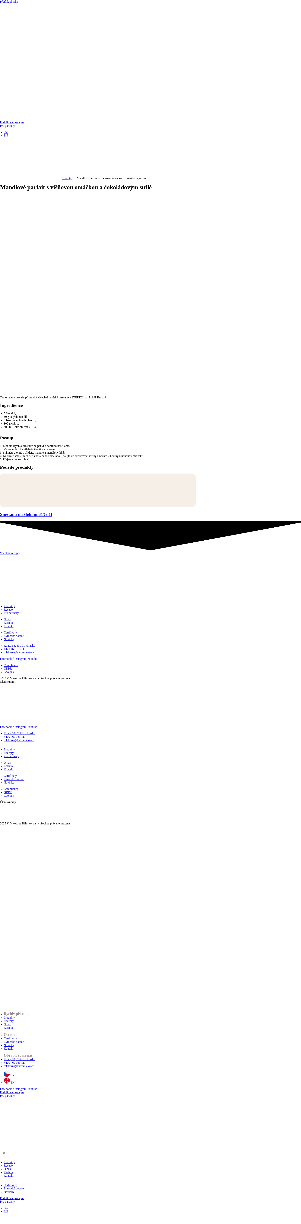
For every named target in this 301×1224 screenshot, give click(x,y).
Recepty (66, 178)
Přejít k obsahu (9, 1)
